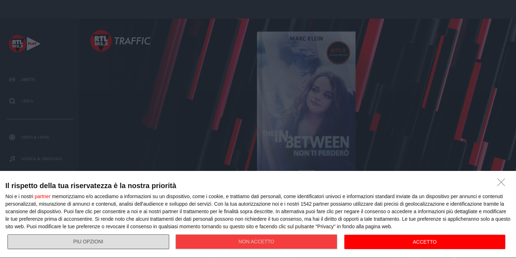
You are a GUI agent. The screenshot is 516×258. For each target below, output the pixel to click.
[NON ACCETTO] (503, 184)
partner (43, 196)
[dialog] (258, 214)
